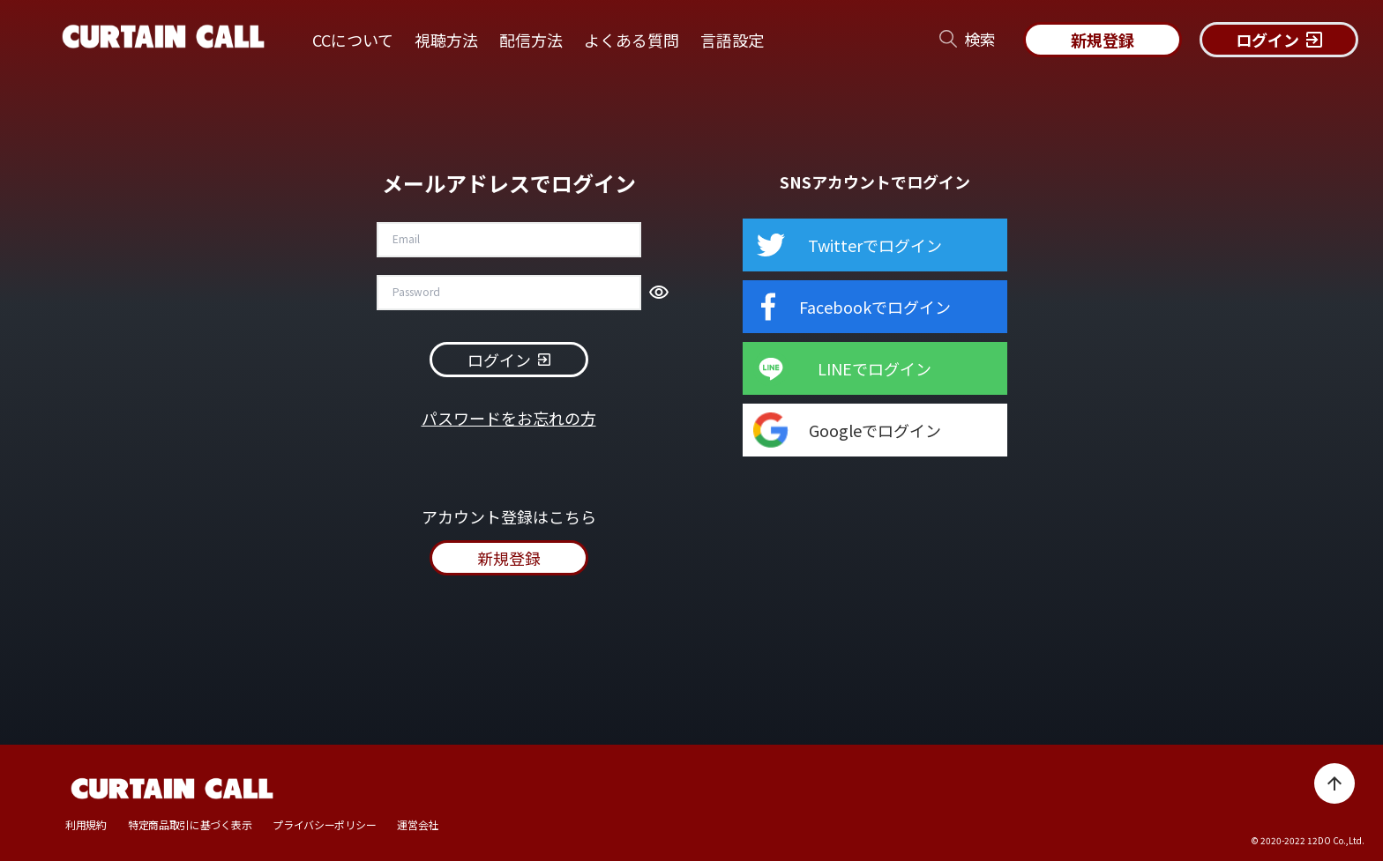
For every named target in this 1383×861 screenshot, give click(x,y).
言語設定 (732, 39)
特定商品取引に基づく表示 (189, 825)
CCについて (352, 39)
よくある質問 (631, 39)
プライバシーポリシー (324, 825)
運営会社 (417, 825)
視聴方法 (446, 39)
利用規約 (86, 825)
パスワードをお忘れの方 (509, 417)
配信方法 (531, 39)
